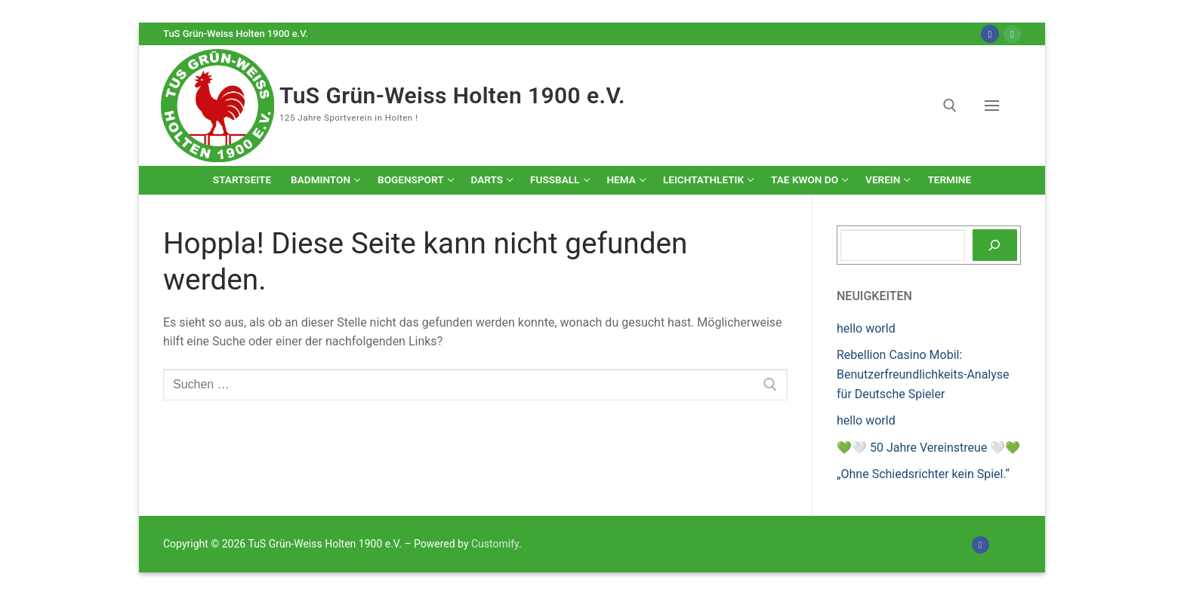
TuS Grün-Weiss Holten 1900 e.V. (452, 95)
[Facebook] (989, 33)
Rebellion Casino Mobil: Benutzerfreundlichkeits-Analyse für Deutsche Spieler (923, 374)
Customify (495, 544)
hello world (866, 328)
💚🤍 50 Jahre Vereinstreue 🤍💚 (928, 447)
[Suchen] (995, 245)
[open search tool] (950, 105)
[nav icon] (995, 105)
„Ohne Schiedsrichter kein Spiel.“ (923, 474)
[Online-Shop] (1012, 33)
